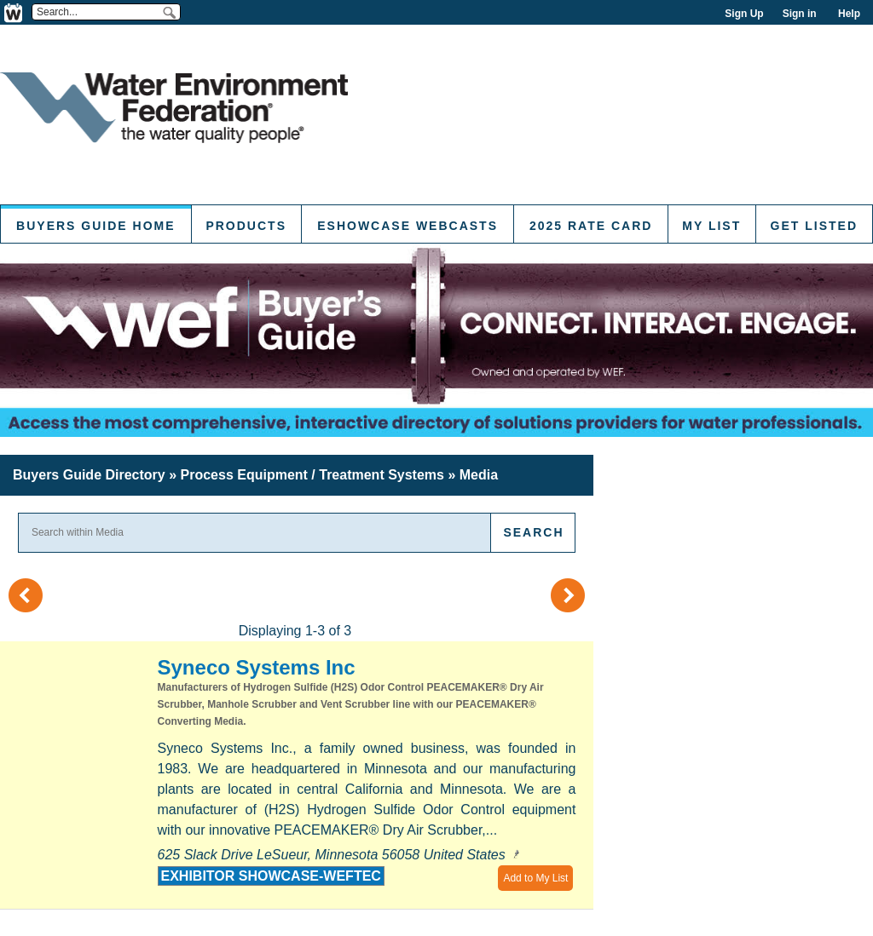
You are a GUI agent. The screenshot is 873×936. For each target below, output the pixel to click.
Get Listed (814, 226)
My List (711, 226)
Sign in (800, 14)
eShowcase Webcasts (407, 226)
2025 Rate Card (590, 226)
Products (245, 226)
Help (849, 14)
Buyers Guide (89, 475)
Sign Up (744, 14)
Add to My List (535, 878)
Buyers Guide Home (95, 226)
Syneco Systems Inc (257, 667)
